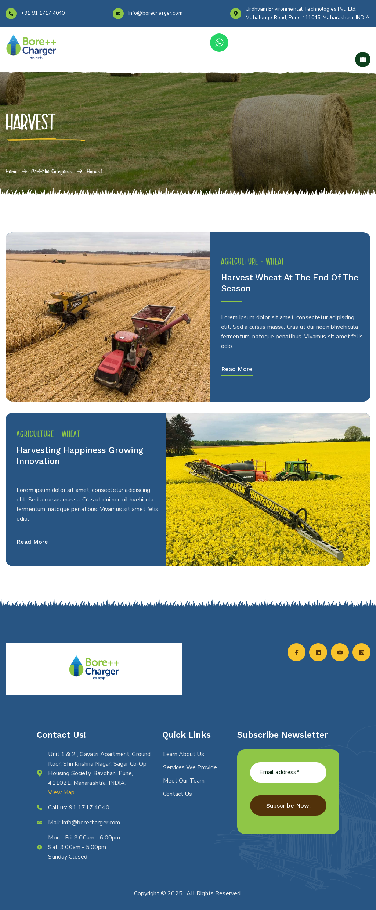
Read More (237, 369)
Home (11, 171)
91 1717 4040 (89, 807)
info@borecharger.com (91, 823)
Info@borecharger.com (155, 13)
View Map (61, 792)
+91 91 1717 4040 (43, 13)
